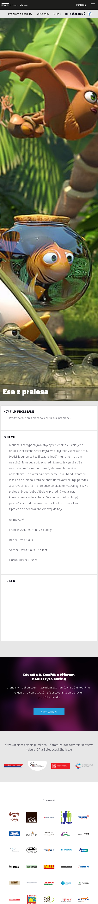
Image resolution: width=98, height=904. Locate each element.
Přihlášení (81, 5)
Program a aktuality (20, 14)
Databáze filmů (75, 14)
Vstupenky (43, 14)
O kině (57, 14)
